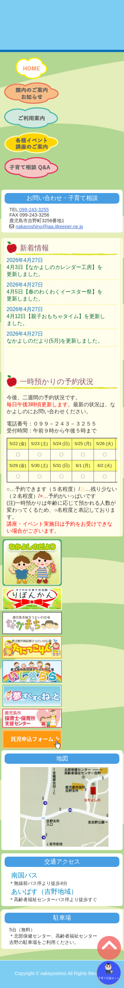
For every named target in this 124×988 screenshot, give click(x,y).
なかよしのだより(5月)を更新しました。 (55, 341)
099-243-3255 (33, 209)
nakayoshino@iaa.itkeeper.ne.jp (49, 226)
